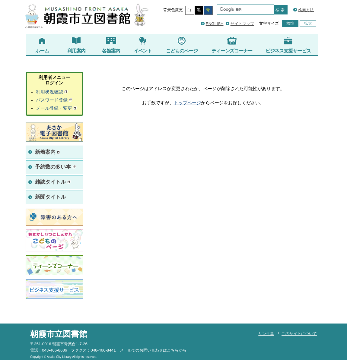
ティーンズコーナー (232, 44)
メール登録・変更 (56, 108)
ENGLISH (215, 23)
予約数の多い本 (55, 167)
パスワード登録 (54, 100)
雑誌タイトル (53, 182)
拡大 (308, 23)
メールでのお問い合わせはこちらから (153, 350)
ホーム (42, 44)
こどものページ (182, 44)
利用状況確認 (52, 92)
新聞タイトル (50, 197)
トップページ (187, 102)
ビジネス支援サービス (288, 44)
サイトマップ (242, 23)
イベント (143, 44)
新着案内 (47, 152)
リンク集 (266, 333)
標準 (290, 23)
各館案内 (111, 44)
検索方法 (306, 10)
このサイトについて (299, 333)
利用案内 (76, 44)
